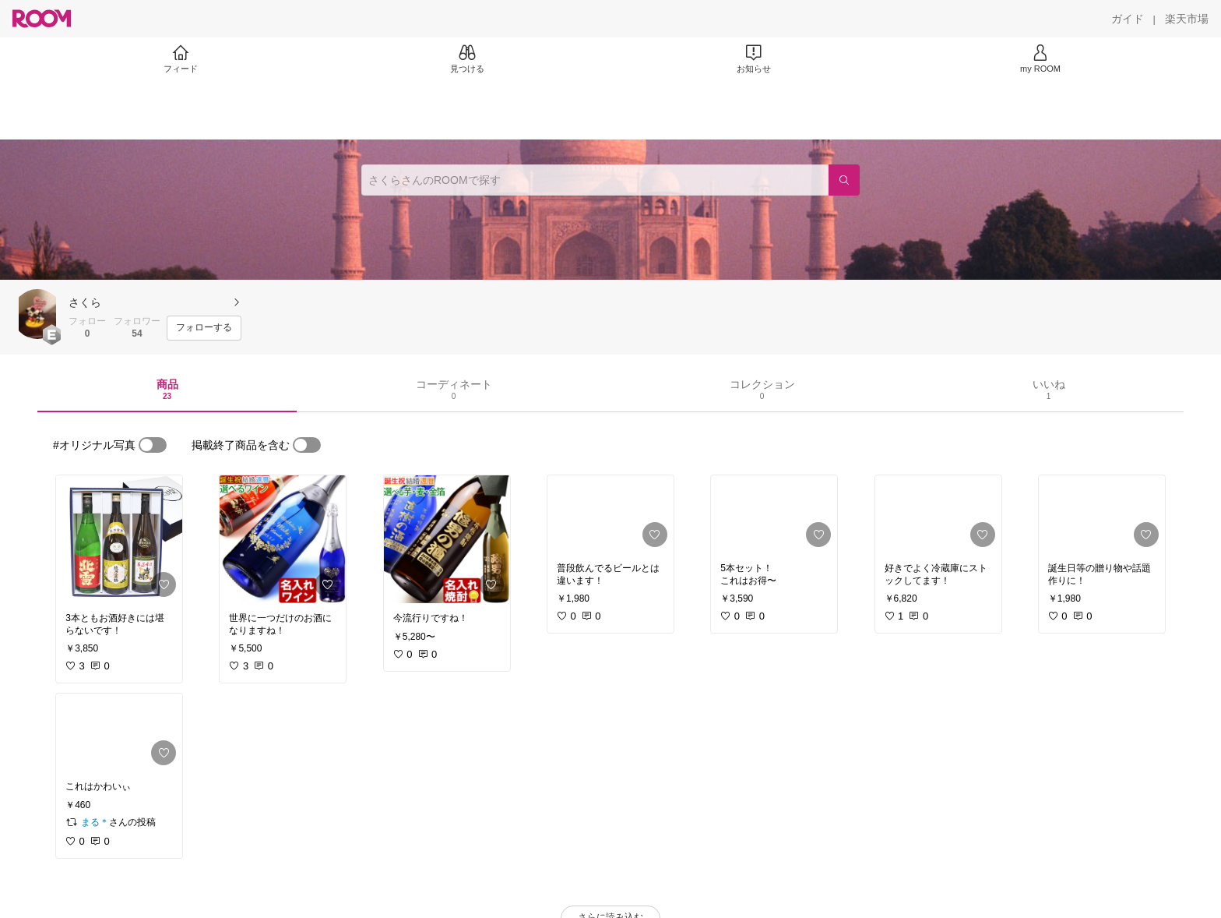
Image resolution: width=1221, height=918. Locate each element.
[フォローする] (204, 328)
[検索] (844, 180)
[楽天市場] (1187, 19)
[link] (119, 539)
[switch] (153, 445)
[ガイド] (1127, 19)
